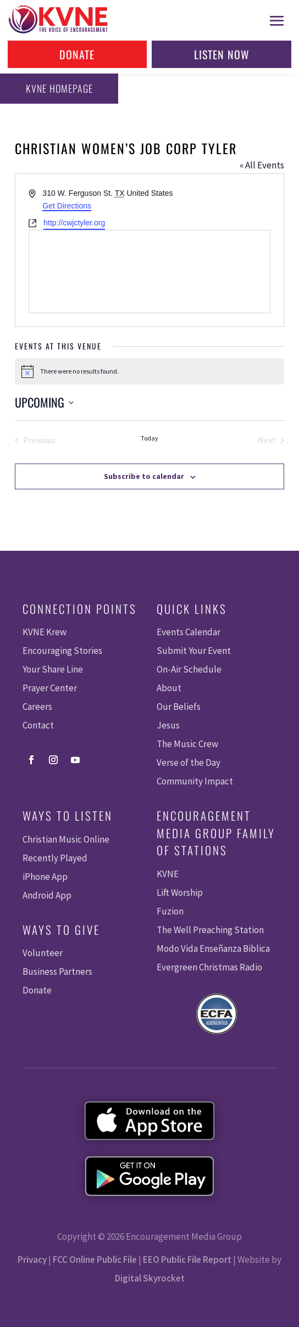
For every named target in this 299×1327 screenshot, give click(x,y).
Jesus (168, 725)
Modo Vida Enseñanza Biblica (213, 948)
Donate (77, 54)
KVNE (168, 874)
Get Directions (66, 205)
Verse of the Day (188, 762)
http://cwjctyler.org (74, 222)
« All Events (262, 165)
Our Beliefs (179, 707)
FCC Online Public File (95, 1259)
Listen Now (222, 54)
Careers (37, 707)
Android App (47, 895)
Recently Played (55, 858)
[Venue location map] (149, 271)
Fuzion (170, 911)
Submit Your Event (194, 651)
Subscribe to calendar (144, 476)
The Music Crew (187, 744)
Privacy (32, 1259)
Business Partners (57, 971)
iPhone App (45, 877)
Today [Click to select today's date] (149, 438)
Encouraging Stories (62, 651)
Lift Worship (180, 892)
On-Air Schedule (189, 669)
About (169, 688)
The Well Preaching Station (210, 930)
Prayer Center (50, 688)
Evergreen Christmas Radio (209, 967)
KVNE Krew (45, 632)
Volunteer (43, 953)
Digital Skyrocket (150, 1278)
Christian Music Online (66, 839)
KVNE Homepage (59, 88)
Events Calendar (188, 632)
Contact (38, 725)
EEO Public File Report (187, 1259)
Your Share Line (53, 669)
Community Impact (195, 781)
